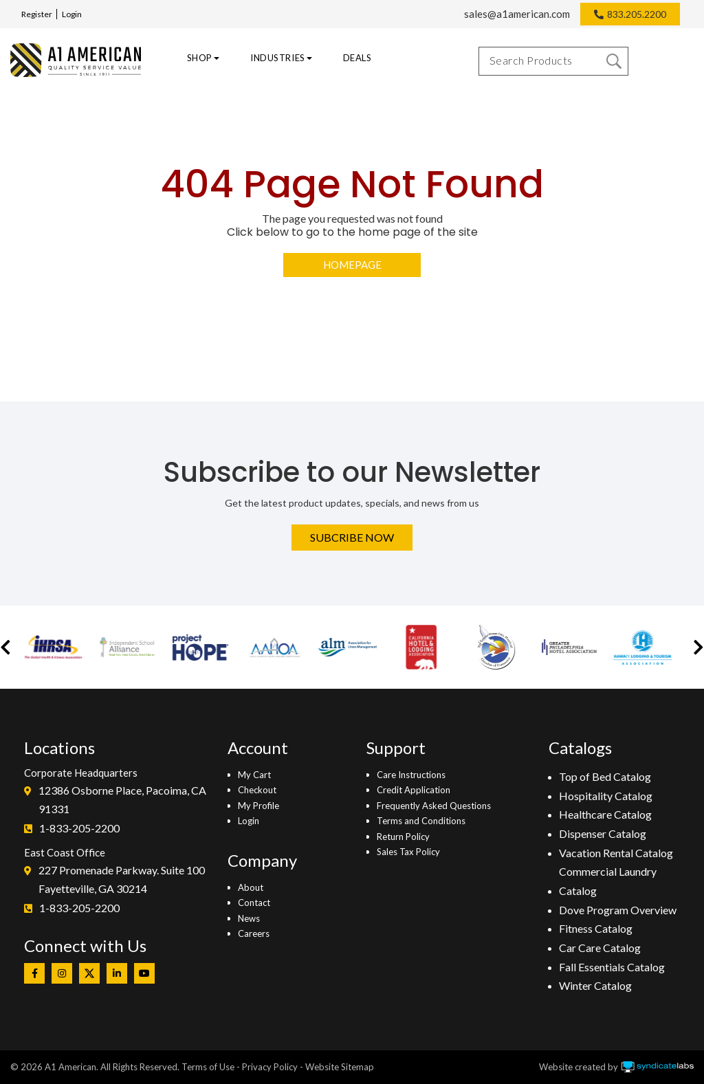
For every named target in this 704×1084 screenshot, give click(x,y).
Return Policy (403, 836)
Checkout (257, 789)
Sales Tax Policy (408, 851)
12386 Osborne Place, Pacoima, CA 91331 (122, 800)
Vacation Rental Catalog (616, 852)
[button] (5, 647)
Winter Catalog (595, 985)
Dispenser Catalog (602, 833)
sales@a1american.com (517, 14)
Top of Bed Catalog (605, 776)
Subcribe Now (352, 537)
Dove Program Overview (617, 909)
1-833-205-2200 (79, 827)
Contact (254, 902)
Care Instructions (411, 774)
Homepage (352, 264)
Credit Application (413, 789)
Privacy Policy (270, 1066)
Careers (254, 933)
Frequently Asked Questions (434, 805)
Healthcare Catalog (605, 814)
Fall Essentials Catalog (612, 966)
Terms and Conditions (421, 820)
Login (72, 14)
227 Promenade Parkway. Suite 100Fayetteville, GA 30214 (121, 879)
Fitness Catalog (595, 928)
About (250, 887)
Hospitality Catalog (605, 795)
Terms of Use (208, 1066)
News (249, 918)
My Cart (254, 774)
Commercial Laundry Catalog (608, 881)
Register (36, 14)
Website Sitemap (339, 1066)
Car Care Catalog (600, 947)
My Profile (258, 805)
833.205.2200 (636, 14)
